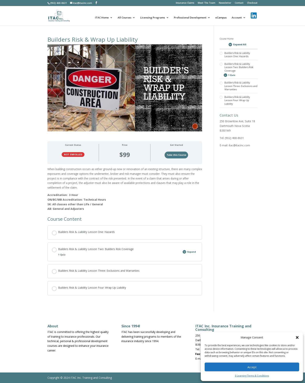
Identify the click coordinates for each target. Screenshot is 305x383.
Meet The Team (206, 3)
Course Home (227, 38)
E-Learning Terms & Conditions (252, 375)
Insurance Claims (185, 3)
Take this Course (176, 155)
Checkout (252, 3)
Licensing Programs (152, 17)
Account (237, 17)
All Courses (124, 17)
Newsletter (225, 3)
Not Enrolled (73, 154)
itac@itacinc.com (239, 145)
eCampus (221, 17)
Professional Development (190, 17)
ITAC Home (102, 17)
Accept (252, 367)
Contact (239, 3)
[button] (297, 337)
